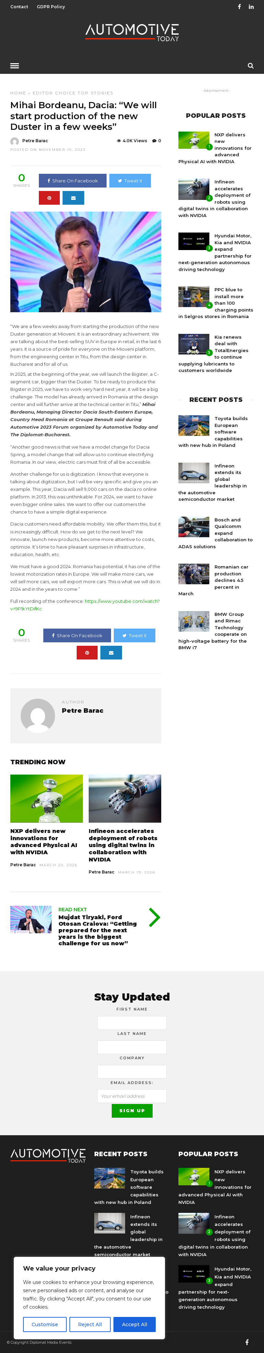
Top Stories (95, 92)
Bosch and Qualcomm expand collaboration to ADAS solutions (215, 533)
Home (18, 92)
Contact (19, 6)
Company (132, 1057)
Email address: (132, 1082)
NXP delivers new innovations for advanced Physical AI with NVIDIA (43, 841)
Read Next (72, 909)
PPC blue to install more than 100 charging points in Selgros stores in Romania (215, 302)
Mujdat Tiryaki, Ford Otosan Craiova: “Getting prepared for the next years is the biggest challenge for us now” (97, 930)
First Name (132, 1008)
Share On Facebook (72, 180)
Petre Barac (23, 864)
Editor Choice (54, 92)
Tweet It (130, 180)
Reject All (90, 1324)
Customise (45, 1324)
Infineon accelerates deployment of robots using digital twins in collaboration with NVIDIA (123, 844)
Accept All (134, 1324)
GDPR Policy (51, 6)
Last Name (132, 1033)
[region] (89, 1298)
